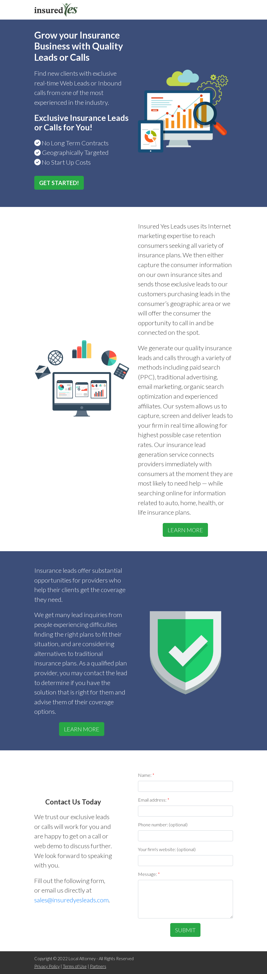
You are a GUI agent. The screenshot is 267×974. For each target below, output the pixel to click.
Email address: (153, 799)
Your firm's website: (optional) (167, 849)
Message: (149, 874)
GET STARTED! (59, 182)
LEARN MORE (185, 529)
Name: (146, 775)
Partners (98, 966)
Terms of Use (75, 966)
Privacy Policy (47, 966)
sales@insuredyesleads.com (71, 900)
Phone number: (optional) (163, 824)
